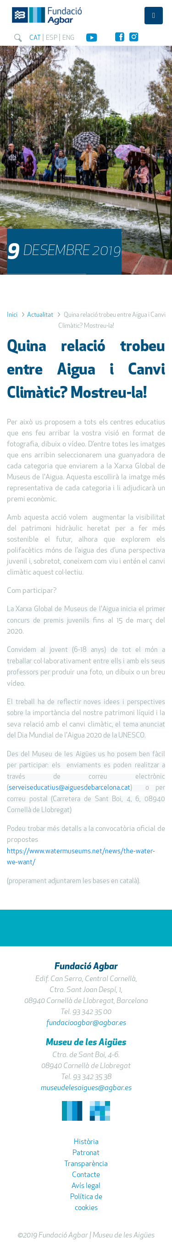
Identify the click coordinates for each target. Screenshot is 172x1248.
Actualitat (40, 314)
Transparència (86, 1163)
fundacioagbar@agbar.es (86, 1022)
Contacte (86, 1174)
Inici (12, 314)
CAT (35, 37)
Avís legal (86, 1185)
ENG (68, 37)
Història (86, 1141)
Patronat (86, 1152)
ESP (51, 37)
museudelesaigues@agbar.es (86, 1087)
